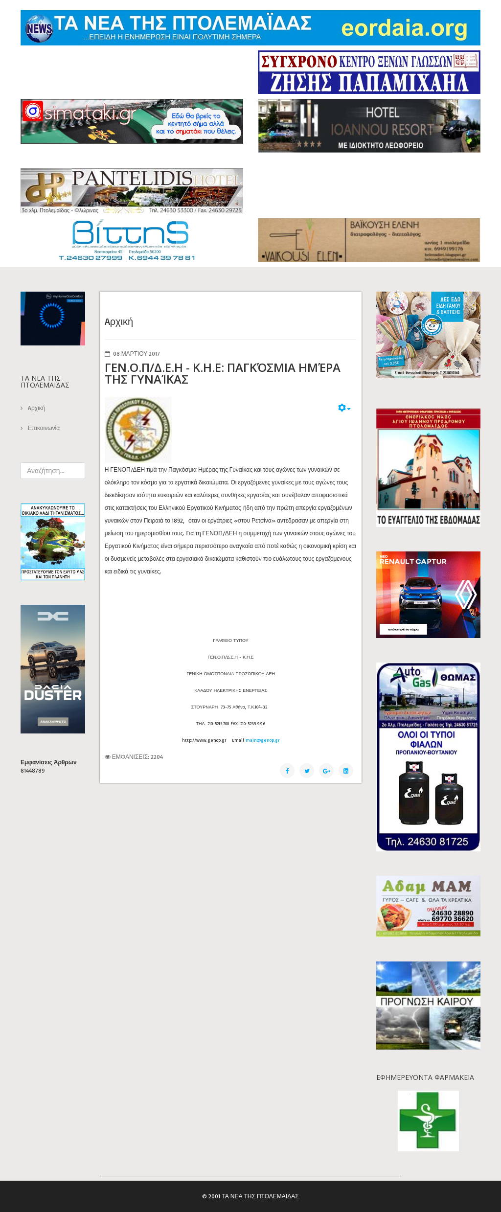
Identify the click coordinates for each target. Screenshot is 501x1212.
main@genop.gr (262, 740)
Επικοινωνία (43, 428)
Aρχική (35, 408)
